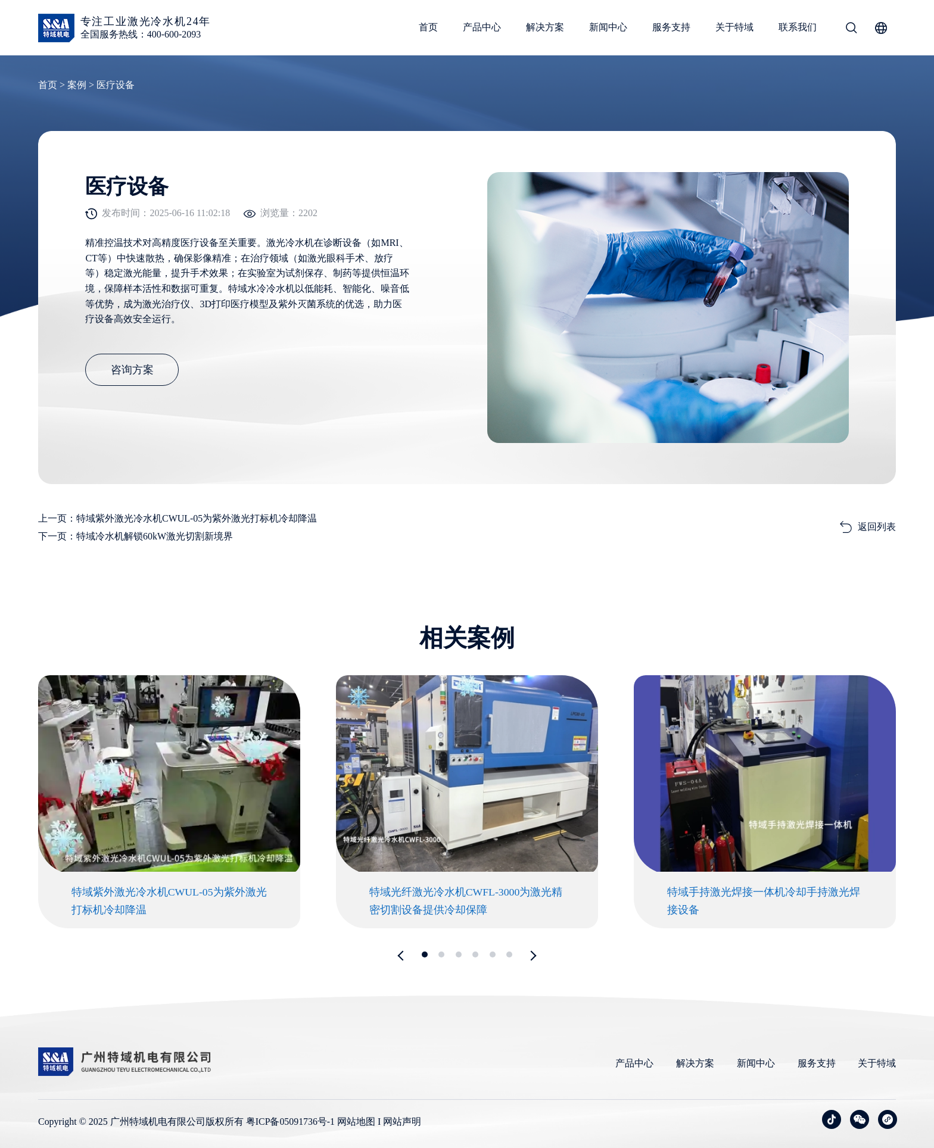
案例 (76, 85)
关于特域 (734, 27)
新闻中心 (608, 27)
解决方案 (545, 27)
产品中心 (482, 27)
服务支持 (671, 27)
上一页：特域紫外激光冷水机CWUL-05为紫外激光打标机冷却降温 (177, 516)
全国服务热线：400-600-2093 (140, 34)
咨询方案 (133, 373)
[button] (403, 954)
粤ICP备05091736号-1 (290, 1121)
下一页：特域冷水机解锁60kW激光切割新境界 (135, 534)
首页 (428, 27)
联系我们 (798, 27)
